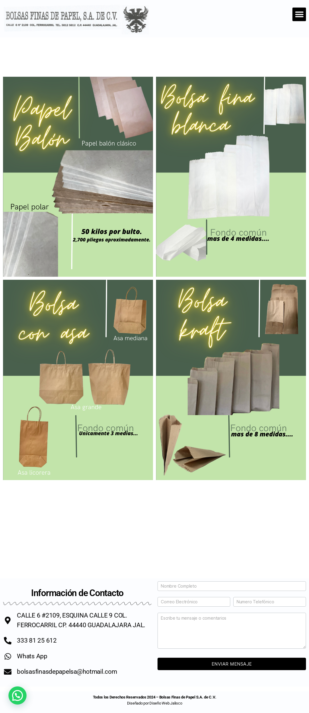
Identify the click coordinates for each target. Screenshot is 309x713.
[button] (299, 14)
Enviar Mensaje (232, 664)
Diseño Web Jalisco (165, 703)
